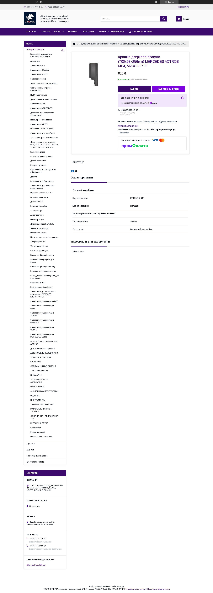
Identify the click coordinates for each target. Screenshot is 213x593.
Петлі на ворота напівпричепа (44, 237)
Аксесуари (35, 61)
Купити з (168, 89)
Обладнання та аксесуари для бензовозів (44, 276)
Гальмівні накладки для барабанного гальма (41, 55)
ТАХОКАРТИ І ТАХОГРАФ (42, 404)
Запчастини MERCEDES (41, 108)
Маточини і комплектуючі (41, 129)
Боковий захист (37, 282)
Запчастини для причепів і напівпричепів (42, 187)
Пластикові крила (38, 233)
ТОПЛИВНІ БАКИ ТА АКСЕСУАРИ (39, 380)
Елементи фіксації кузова (42, 255)
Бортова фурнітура (39, 250)
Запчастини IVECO (39, 124)
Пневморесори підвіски (41, 120)
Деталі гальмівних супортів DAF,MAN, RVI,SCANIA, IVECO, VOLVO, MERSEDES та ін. (44, 144)
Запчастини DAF (38, 104)
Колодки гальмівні (38, 206)
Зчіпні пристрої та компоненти (44, 138)
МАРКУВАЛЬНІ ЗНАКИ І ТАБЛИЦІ (41, 410)
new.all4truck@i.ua (37, 565)
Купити (134, 89)
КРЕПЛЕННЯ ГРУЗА (39, 423)
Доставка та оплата (141, 31)
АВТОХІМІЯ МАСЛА (39, 371)
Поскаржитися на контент (135, 589)
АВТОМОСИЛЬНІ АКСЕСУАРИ (44, 353)
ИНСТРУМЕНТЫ (37, 400)
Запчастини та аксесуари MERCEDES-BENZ (42, 335)
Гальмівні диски (37, 152)
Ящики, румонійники (39, 228)
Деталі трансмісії (38, 161)
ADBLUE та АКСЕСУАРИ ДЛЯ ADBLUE (43, 342)
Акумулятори (36, 210)
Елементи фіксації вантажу (42, 267)
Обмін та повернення (111, 31)
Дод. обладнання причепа (42, 348)
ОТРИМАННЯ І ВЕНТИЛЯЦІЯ (43, 366)
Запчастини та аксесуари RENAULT (42, 321)
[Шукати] (163, 18)
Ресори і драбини (38, 165)
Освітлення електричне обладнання (41, 89)
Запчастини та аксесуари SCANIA (42, 314)
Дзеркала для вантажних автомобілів (99, 44)
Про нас (73, 31)
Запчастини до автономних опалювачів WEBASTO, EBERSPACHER (42, 294)
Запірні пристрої (38, 241)
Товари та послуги (35, 49)
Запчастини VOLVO (39, 74)
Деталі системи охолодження (44, 83)
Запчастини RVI (37, 65)
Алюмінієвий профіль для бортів (42, 260)
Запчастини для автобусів (42, 133)
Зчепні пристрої (37, 432)
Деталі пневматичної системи (43, 99)
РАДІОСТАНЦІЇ (37, 387)
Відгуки (30, 450)
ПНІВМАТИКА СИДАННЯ (41, 436)
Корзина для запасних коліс (43, 271)
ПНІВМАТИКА (36, 375)
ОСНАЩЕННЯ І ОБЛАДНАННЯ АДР (44, 417)
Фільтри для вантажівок (41, 156)
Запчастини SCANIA (39, 70)
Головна (31, 31)
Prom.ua (120, 586)
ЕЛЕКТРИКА (35, 362)
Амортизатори (37, 215)
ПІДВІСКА (34, 395)
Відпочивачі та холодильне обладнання (43, 170)
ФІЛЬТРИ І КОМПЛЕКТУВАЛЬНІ (44, 391)
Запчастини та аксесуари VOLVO (42, 328)
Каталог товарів (51, 31)
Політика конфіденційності (158, 589)
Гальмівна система (39, 197)
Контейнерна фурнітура (41, 287)
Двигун (33, 177)
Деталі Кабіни (36, 202)
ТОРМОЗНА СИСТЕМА (41, 357)
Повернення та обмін (37, 456)
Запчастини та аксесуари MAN (42, 307)
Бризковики (35, 427)
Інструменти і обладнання (42, 181)
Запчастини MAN (38, 79)
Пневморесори (37, 219)
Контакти (88, 31)
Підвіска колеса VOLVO (41, 193)
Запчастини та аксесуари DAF (44, 301)
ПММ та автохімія (38, 95)
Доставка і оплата (35, 462)
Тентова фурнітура (39, 246)
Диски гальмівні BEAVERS (42, 224)
